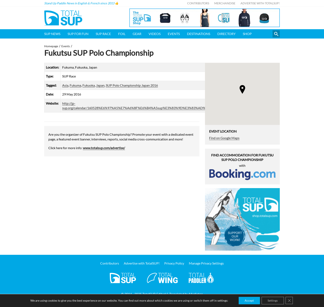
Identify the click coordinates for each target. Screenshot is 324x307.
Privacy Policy (174, 263)
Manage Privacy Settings (206, 263)
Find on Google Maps (224, 138)
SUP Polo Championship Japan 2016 (132, 85)
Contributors (198, 3)
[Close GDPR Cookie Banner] (289, 300)
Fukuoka (88, 85)
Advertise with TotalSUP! (260, 3)
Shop (247, 34)
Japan (100, 85)
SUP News (52, 34)
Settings (273, 300)
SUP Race (103, 34)
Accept (249, 300)
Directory (226, 34)
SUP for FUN (78, 34)
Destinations (198, 34)
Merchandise (224, 3)
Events (174, 34)
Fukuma (75, 85)
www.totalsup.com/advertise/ (104, 148)
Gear (137, 34)
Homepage (51, 46)
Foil (121, 34)
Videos (155, 34)
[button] (242, 89)
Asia (65, 85)
